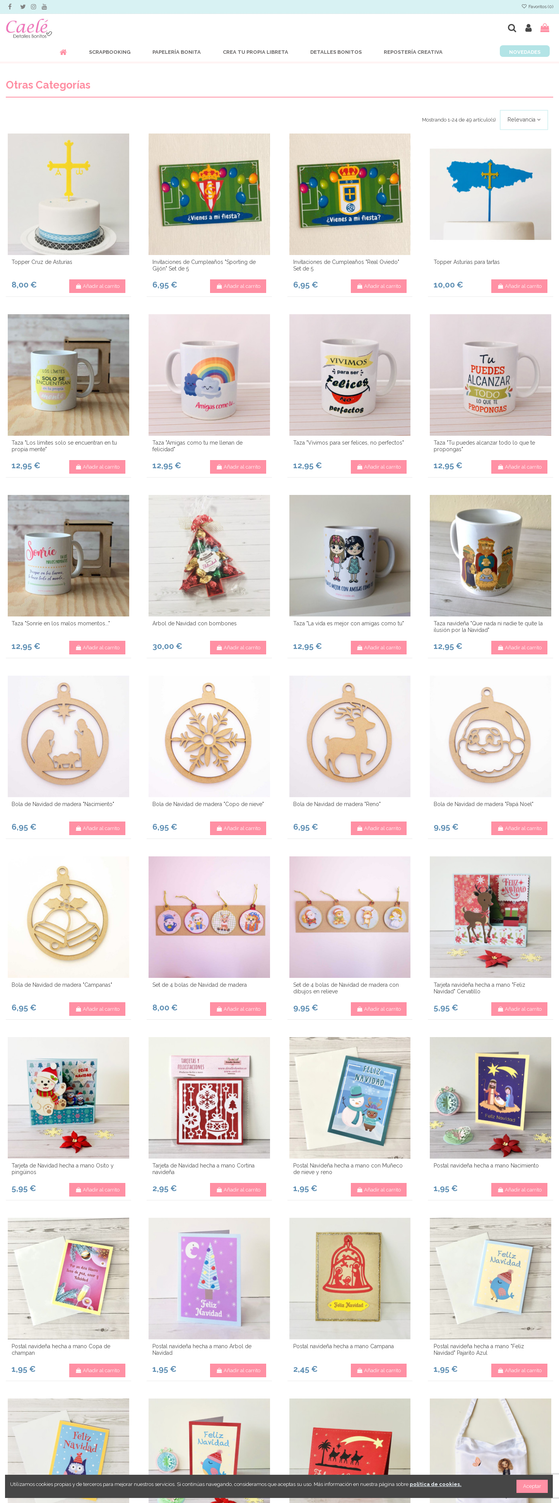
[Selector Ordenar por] (524, 120)
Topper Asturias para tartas (467, 262)
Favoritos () (537, 6)
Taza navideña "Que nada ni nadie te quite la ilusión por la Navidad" (488, 626)
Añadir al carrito (97, 286)
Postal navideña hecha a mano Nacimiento (486, 1165)
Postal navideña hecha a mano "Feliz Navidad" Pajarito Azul (479, 1349)
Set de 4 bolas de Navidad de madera (199, 985)
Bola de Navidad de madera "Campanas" (62, 985)
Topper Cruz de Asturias (42, 262)
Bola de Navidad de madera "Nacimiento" (63, 804)
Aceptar (532, 1486)
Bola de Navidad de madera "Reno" (337, 804)
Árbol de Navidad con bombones (194, 623)
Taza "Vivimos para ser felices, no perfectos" (348, 443)
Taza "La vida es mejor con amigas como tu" (348, 623)
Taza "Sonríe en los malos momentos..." (61, 623)
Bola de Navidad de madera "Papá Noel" (483, 804)
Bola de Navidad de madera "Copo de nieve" (208, 804)
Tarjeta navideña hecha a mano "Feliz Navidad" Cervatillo (479, 988)
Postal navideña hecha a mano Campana (343, 1346)
